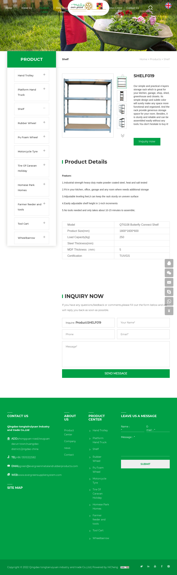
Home (9, 7)
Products (155, 59)
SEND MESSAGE (116, 373)
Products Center (44, 9)
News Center (115, 7)
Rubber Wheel (27, 123)
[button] (122, 135)
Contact (69, 454)
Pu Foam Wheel (28, 137)
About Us (26, 7)
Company (70, 441)
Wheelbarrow (26, 237)
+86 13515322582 (26, 457)
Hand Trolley (26, 75)
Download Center (62, 9)
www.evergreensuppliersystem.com (40, 475)
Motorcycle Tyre (28, 151)
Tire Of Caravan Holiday (27, 168)
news (67, 448)
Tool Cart (23, 223)
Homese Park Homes (26, 187)
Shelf (21, 109)
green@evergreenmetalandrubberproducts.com (49, 466)
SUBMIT (145, 464)
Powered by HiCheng (105, 567)
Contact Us (133, 7)
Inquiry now (147, 141)
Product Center (69, 432)
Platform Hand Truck (27, 92)
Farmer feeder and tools (29, 207)
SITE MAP (15, 488)
